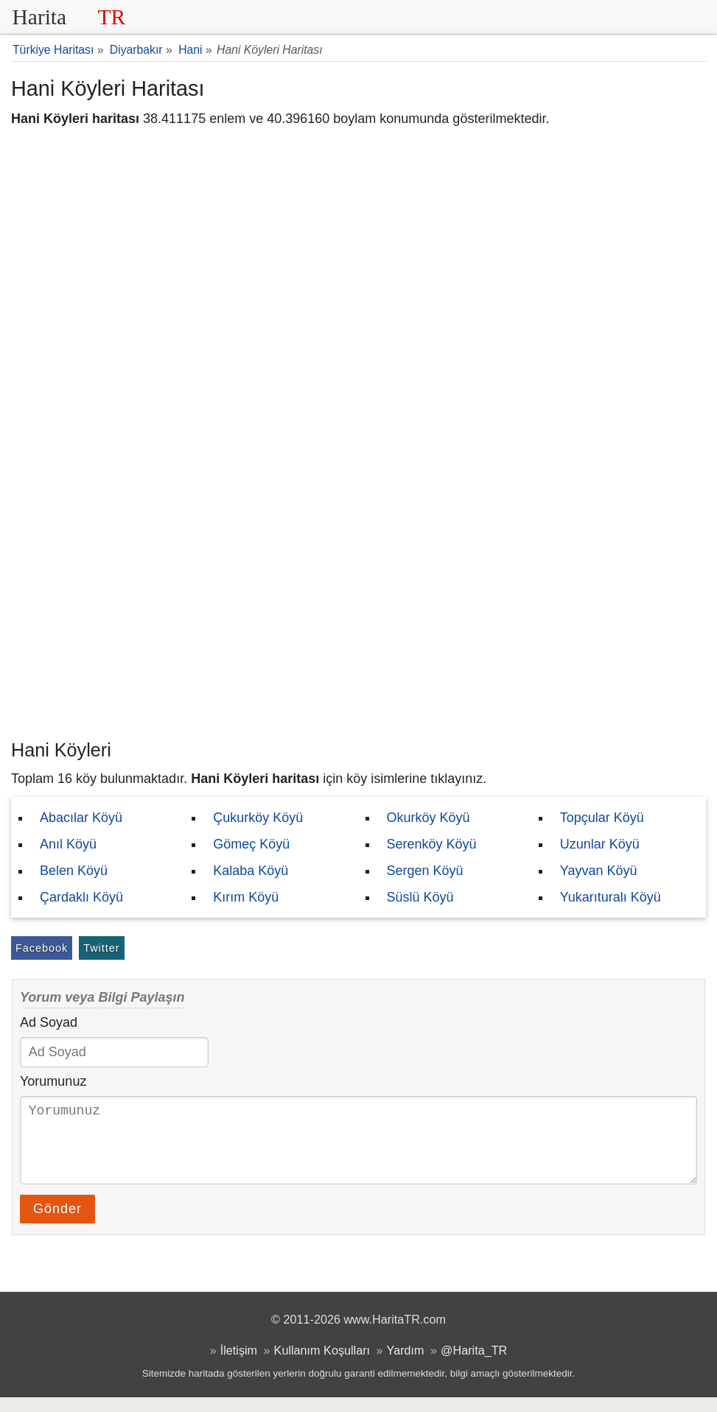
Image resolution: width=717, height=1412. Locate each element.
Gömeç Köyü (251, 844)
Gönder (57, 1223)
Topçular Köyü (602, 817)
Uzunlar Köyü (600, 844)
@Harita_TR (474, 1364)
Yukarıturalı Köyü (610, 897)
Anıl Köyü (68, 844)
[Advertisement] (358, 622)
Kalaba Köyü (250, 870)
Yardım (405, 1364)
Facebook (41, 948)
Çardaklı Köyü (81, 897)
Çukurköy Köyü (258, 817)
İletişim (238, 1364)
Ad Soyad (48, 1022)
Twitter (101, 948)
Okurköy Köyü (428, 817)
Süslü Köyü (420, 897)
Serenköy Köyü (432, 844)
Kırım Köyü (246, 897)
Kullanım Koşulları (322, 1364)
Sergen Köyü (425, 870)
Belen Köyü (74, 870)
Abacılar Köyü (81, 817)
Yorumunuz (53, 1081)
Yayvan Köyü (598, 870)
